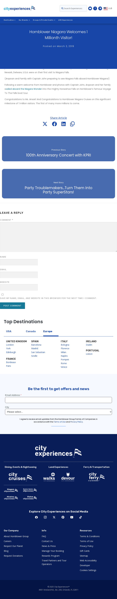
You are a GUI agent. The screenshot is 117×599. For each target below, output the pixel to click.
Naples (64, 355)
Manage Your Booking (53, 550)
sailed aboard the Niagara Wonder (24, 88)
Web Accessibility (88, 560)
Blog (6, 550)
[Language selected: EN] (108, 8)
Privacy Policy (86, 546)
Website (5, 282)
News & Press (49, 546)
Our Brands (24, 20)
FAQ (44, 536)
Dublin (89, 344)
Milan (63, 352)
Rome (64, 363)
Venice (64, 366)
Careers (7, 541)
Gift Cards (85, 550)
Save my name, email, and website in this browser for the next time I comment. (48, 298)
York (8, 348)
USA (8, 331)
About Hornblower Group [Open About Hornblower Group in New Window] (16, 536)
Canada (31, 331)
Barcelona (36, 344)
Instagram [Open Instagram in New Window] (45, 517)
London (10, 344)
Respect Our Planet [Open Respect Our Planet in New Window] (13, 546)
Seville (34, 355)
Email (3, 269)
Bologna (65, 344)
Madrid (34, 348)
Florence (65, 348)
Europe (47, 331)
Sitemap (84, 555)
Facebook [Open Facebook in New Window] (36, 517)
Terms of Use (86, 541)
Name (3, 256)
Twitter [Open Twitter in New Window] (54, 517)
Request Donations (13, 555)
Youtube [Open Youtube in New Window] (71, 517)
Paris (8, 365)
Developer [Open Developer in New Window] (85, 565)
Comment (6, 219)
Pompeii (65, 359)
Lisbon (89, 353)
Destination (10, 20)
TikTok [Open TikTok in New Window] (80, 517)
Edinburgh (11, 352)
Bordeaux (11, 362)
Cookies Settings (88, 570)
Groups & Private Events (44, 20)
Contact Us (47, 541)
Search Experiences (71, 8)
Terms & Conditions (90, 536)
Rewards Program (51, 555)
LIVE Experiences (65, 20)
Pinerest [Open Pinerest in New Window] (63, 517)
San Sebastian (38, 352)
